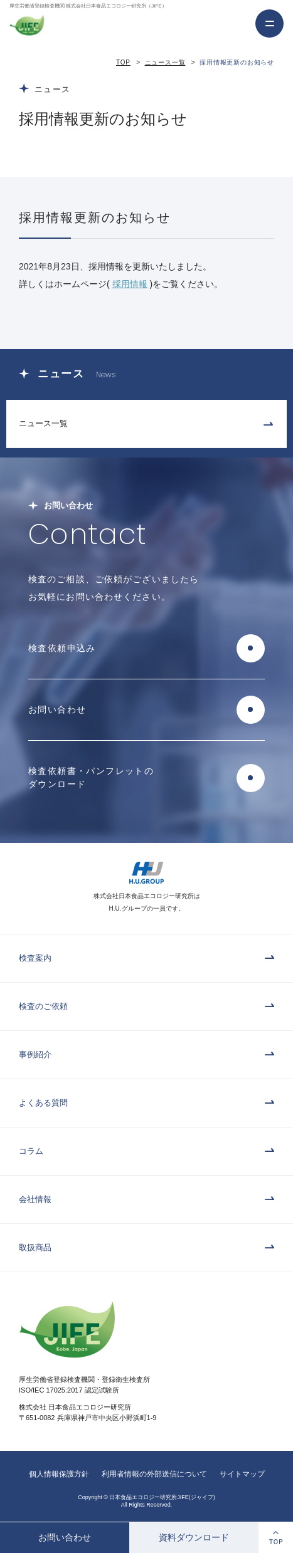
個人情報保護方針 (59, 1474)
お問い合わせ (64, 1537)
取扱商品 (35, 1247)
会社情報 (35, 1199)
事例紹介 (35, 1054)
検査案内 (35, 958)
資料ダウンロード (194, 1537)
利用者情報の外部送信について (154, 1474)
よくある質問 (43, 1102)
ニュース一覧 (165, 62)
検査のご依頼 (43, 1006)
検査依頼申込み (62, 648)
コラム (31, 1151)
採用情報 (129, 284)
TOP (123, 62)
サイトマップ (242, 1474)
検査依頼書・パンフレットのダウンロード (91, 777)
